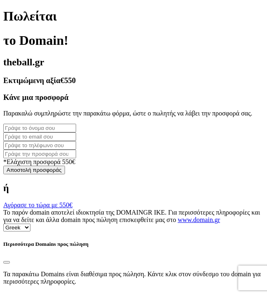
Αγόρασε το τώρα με (37, 204)
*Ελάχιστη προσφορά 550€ (39, 161)
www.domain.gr (199, 219)
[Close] (6, 262)
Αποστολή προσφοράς (34, 170)
